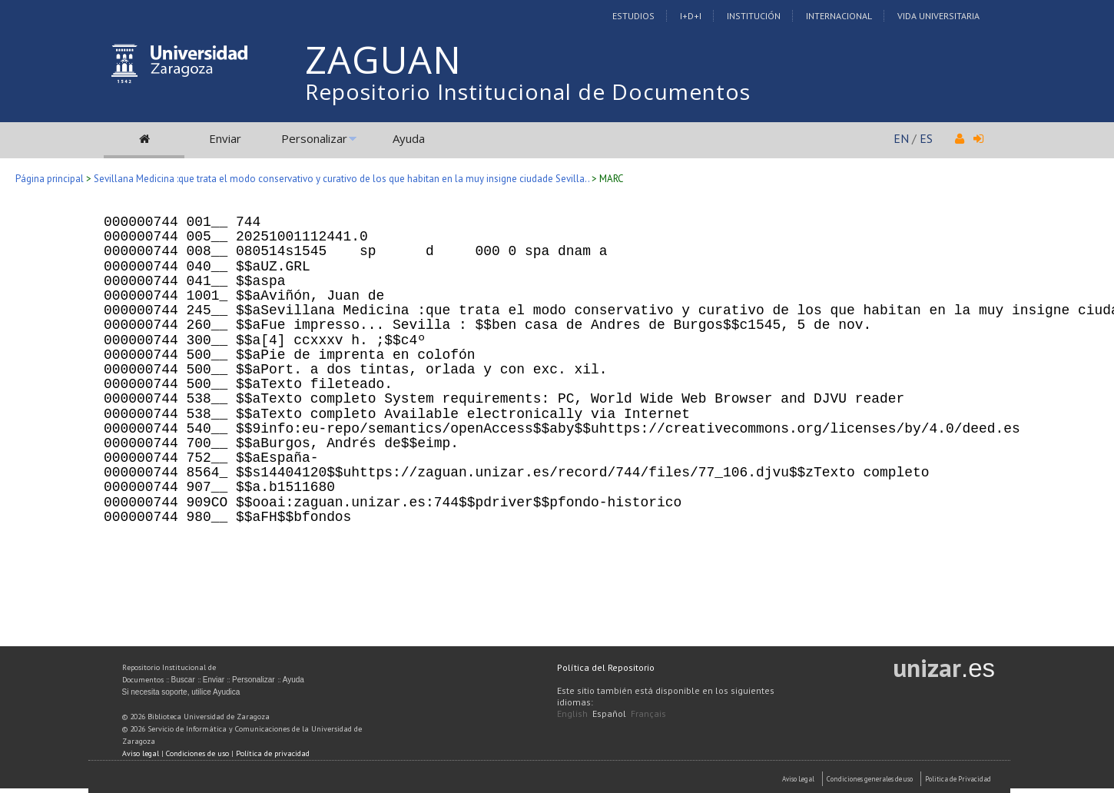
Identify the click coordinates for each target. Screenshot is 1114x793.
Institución (754, 16)
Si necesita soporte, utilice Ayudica (181, 692)
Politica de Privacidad (958, 779)
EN (901, 138)
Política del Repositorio (606, 667)
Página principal (49, 178)
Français (648, 713)
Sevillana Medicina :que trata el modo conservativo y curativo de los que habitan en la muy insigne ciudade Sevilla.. (341, 178)
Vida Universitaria (938, 16)
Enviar (225, 138)
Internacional (839, 16)
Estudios (633, 16)
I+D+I (690, 16)
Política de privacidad (273, 753)
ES (926, 138)
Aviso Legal (798, 779)
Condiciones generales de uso (870, 779)
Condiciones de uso (197, 753)
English (572, 713)
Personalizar (314, 138)
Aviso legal (140, 753)
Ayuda (409, 138)
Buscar (183, 679)
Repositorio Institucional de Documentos (528, 91)
